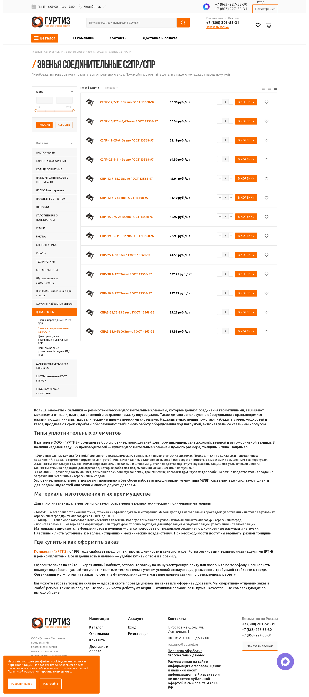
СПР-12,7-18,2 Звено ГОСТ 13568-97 (126, 178)
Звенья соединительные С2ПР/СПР (53, 330)
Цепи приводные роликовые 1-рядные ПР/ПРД (54, 351)
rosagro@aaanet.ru (183, 644)
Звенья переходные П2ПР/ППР (54, 322)
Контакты (118, 38)
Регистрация (265, 9)
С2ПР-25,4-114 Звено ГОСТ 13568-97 (127, 159)
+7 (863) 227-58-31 (231, 9)
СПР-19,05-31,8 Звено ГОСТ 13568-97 (127, 236)
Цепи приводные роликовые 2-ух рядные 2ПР (53, 340)
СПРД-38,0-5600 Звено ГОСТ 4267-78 (127, 331)
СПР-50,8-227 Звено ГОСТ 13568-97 (126, 293)
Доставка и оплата (159, 38)
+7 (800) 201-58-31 (222, 22)
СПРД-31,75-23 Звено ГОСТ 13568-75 (127, 312)
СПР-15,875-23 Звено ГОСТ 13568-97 (127, 217)
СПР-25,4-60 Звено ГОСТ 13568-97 (125, 255)
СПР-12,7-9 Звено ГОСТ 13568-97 (124, 197)
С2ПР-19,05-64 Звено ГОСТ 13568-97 (127, 140)
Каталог (96, 627)
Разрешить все (21, 683)
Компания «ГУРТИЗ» (51, 551)
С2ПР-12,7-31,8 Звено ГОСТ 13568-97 (127, 102)
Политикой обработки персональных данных (40, 671)
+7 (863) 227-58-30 (231, 4)
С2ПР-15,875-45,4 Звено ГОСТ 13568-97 (129, 121)
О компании (83, 38)
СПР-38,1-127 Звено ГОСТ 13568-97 (126, 274)
